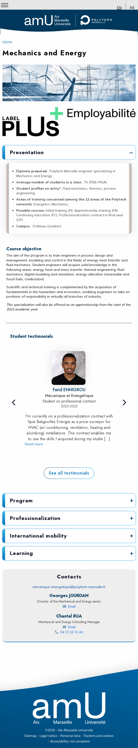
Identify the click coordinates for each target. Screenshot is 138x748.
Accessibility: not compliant (70, 741)
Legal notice (48, 735)
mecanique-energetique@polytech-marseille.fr (69, 587)
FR (132, 8)
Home (7, 41)
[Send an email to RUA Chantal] (69, 627)
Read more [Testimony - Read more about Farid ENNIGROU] (34, 444)
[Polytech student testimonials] (69, 473)
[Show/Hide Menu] (4, 5)
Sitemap (30, 735)
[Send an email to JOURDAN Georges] (69, 606)
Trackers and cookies (99, 735)
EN (119, 8)
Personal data (70, 735)
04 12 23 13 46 (79, 632)
